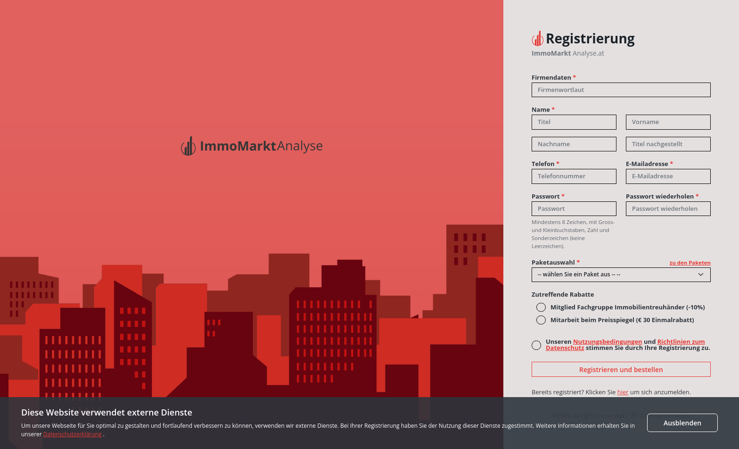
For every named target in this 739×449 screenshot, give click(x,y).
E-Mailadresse (649, 164)
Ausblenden (682, 422)
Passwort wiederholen (662, 196)
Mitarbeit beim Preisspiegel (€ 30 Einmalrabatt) (622, 320)
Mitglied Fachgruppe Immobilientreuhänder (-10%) (627, 307)
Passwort (548, 196)
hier (623, 392)
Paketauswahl (621, 262)
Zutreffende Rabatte (563, 294)
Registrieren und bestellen (621, 369)
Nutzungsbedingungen (607, 341)
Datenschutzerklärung (72, 434)
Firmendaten (554, 78)
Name (543, 110)
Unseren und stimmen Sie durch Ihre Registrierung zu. (628, 345)
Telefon (545, 164)
